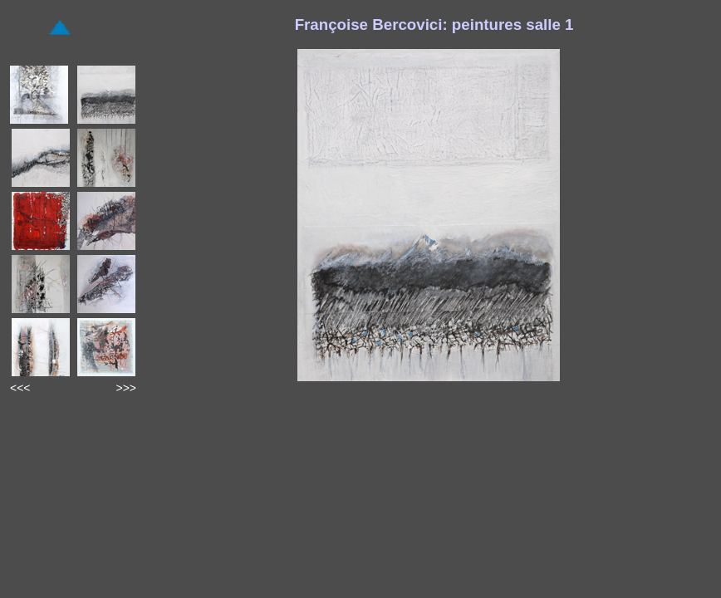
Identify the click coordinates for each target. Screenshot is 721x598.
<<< (20, 388)
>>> (125, 388)
